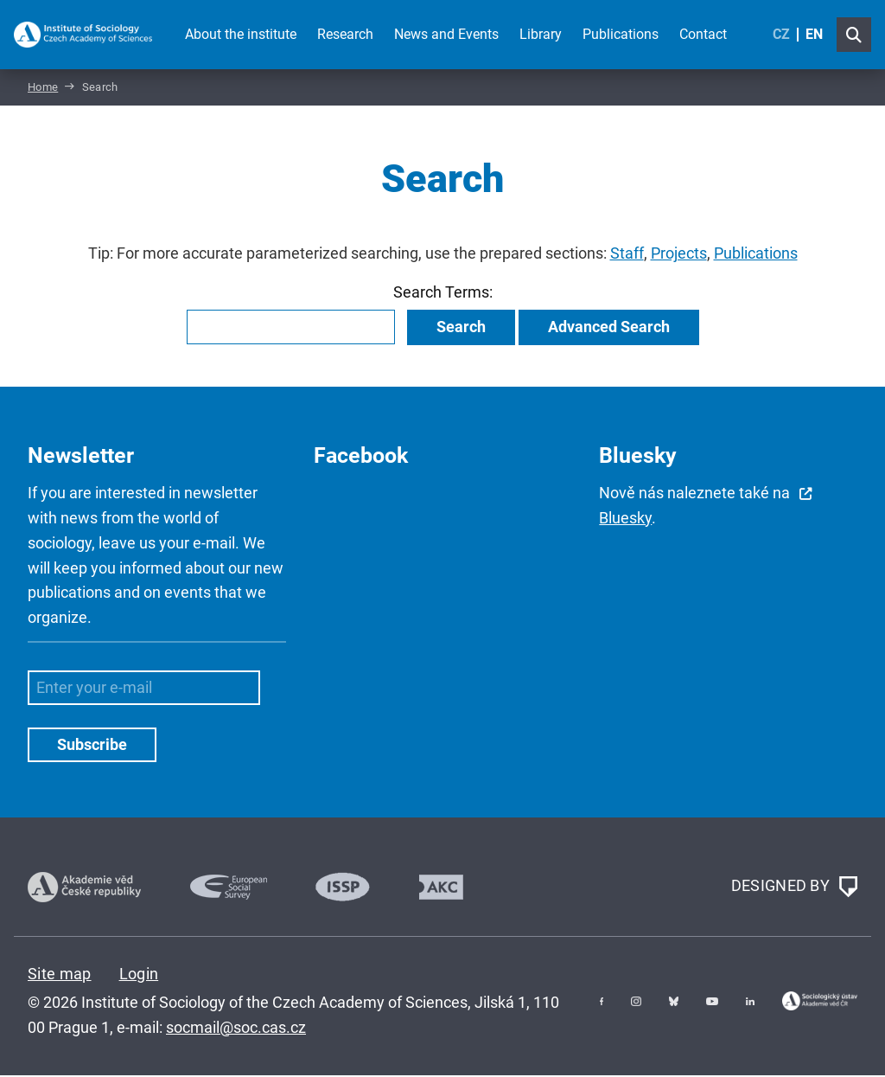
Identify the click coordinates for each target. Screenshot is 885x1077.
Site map (60, 975)
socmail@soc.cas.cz (236, 1029)
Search (461, 329)
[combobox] (291, 329)
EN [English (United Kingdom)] (814, 34)
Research (345, 34)
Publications (621, 34)
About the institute (240, 34)
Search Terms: (443, 294)
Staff (627, 256)
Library (540, 34)
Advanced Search (609, 329)
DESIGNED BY (794, 889)
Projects (679, 256)
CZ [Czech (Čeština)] (781, 34)
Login (139, 975)
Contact (703, 34)
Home (43, 89)
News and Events (446, 34)
